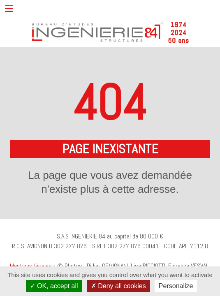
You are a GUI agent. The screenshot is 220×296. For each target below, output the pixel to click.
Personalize (176, 285)
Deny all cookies (118, 285)
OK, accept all (54, 285)
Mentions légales (31, 265)
